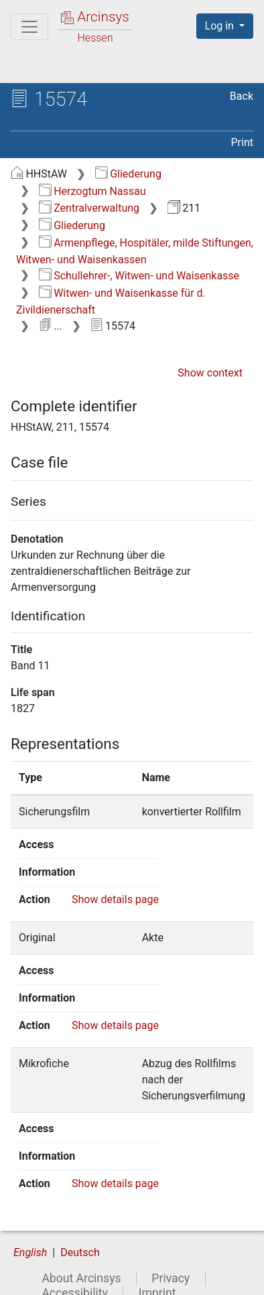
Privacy (170, 1263)
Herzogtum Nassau (92, 191)
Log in (221, 25)
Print (242, 142)
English (30, 1237)
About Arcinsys (81, 1263)
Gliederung (128, 173)
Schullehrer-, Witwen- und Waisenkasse (139, 275)
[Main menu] (29, 26)
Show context (210, 372)
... (50, 326)
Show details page (115, 899)
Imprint (157, 1277)
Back (241, 96)
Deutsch (79, 1237)
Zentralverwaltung (89, 208)
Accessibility (74, 1277)
